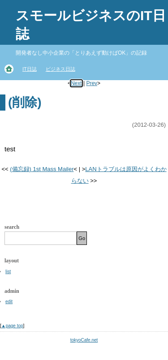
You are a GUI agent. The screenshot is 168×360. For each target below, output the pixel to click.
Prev (91, 83)
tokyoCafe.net (84, 340)
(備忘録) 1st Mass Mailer (41, 169)
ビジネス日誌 (60, 69)
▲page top (12, 325)
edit (9, 301)
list (8, 271)
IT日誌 (29, 69)
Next (76, 83)
